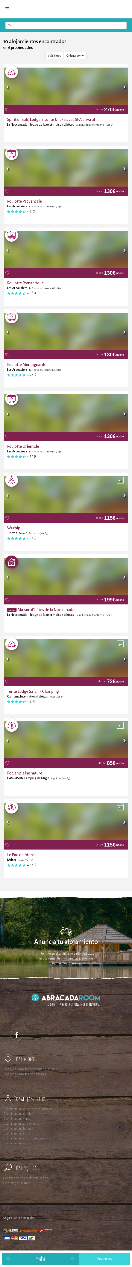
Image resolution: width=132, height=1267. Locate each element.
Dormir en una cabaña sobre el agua (27, 1138)
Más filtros (54, 55)
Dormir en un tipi (14, 1143)
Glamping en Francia (17, 1183)
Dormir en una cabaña (18, 1133)
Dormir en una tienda (17, 1113)
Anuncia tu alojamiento (66, 941)
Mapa (40, 1258)
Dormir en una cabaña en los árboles (27, 1109)
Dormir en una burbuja (18, 1128)
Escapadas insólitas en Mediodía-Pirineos (31, 1069)
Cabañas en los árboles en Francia (25, 1178)
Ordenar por (75, 55)
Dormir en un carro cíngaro (21, 1123)
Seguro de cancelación (18, 1218)
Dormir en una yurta (16, 1118)
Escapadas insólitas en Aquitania (24, 1074)
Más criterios (104, 1258)
